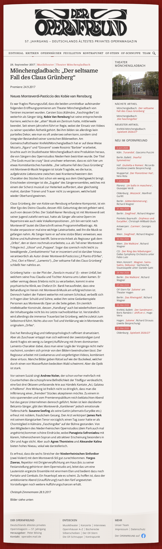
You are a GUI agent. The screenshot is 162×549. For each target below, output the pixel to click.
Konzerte (86, 525)
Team (146, 53)
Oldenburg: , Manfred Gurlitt (134, 195)
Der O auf (127, 535)
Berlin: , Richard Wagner (132, 203)
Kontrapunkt (93, 53)
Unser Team (122, 525)
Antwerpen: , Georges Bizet (134, 228)
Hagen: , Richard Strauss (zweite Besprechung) (135, 322)
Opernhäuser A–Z (73, 529)
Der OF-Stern (90, 533)
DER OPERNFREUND (22, 520)
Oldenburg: (133, 332)
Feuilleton (72, 53)
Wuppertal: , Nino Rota (135, 175)
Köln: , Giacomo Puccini (135, 152)
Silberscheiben (71, 533)
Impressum (121, 529)
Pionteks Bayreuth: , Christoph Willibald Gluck (136, 220)
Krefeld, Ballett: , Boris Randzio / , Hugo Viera (135, 312)
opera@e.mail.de (31, 536)
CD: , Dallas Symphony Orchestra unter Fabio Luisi (135, 254)
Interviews (100, 525)
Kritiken (32, 53)
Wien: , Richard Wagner (135, 234)
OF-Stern (112, 53)
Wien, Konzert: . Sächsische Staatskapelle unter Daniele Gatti (135, 265)
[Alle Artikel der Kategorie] (135, 85)
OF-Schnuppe (131, 53)
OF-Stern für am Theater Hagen (131, 291)
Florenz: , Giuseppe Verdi (135, 187)
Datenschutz (138, 529)
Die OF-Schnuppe (73, 536)
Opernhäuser (51, 53)
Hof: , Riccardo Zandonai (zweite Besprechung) (135, 167)
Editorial (16, 53)
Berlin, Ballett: (129, 159)
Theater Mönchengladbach (73, 64)
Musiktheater (45, 64)
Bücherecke (92, 529)
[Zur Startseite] (81, 22)
